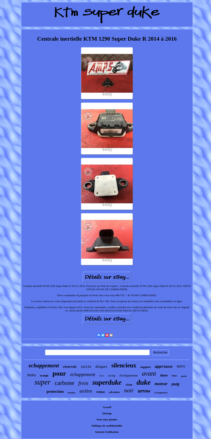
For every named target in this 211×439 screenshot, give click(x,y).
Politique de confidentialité (107, 425)
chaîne (128, 384)
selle (86, 367)
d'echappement (128, 375)
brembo (71, 392)
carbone (64, 382)
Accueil (107, 407)
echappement (44, 365)
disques (101, 366)
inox (101, 375)
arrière (85, 391)
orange (44, 375)
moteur (161, 383)
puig (175, 384)
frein (83, 383)
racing (111, 375)
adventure (114, 392)
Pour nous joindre (107, 419)
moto (31, 375)
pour (59, 373)
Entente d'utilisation (106, 431)
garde (184, 376)
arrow (144, 391)
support (145, 367)
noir (129, 390)
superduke (106, 382)
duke (144, 382)
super (42, 382)
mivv (181, 366)
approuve (163, 367)
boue (174, 375)
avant (149, 373)
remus (100, 392)
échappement (82, 374)
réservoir (70, 367)
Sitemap (107, 413)
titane (164, 375)
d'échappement (161, 393)
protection (55, 391)
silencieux (123, 365)
